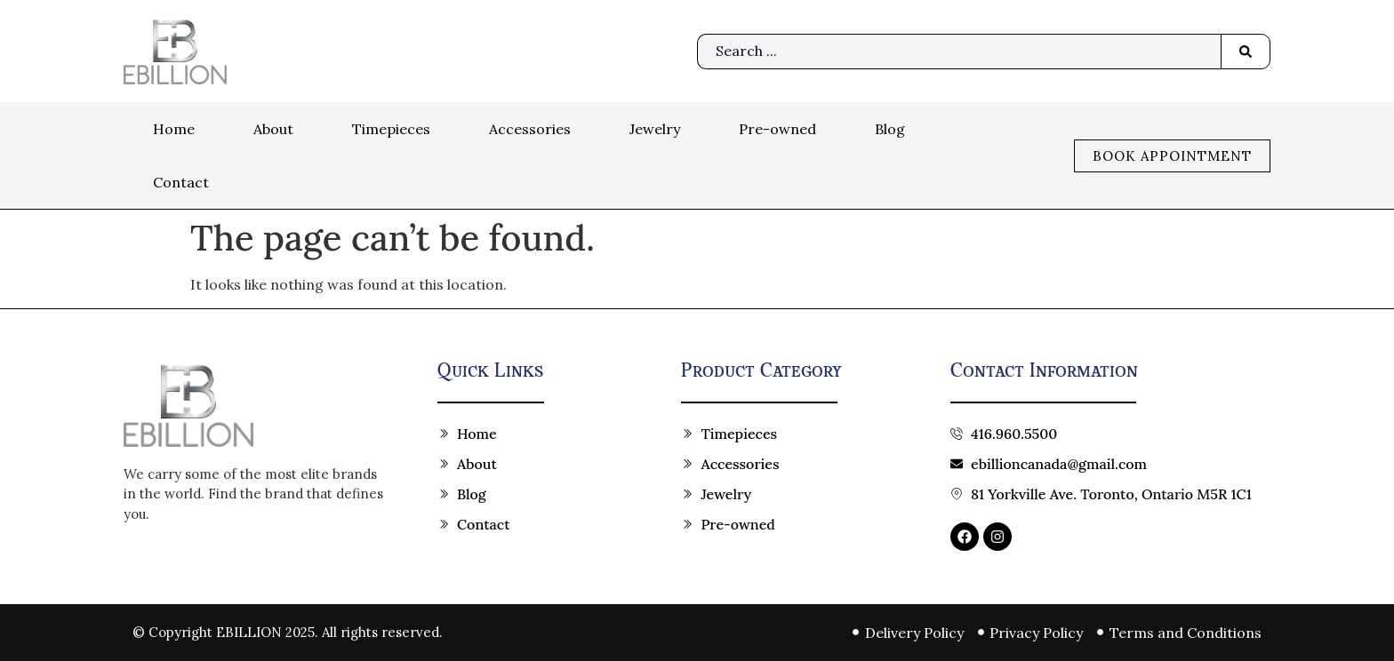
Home (174, 129)
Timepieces (391, 129)
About (273, 129)
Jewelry (654, 129)
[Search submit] (1245, 51)
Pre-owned (777, 129)
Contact (181, 182)
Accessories (530, 129)
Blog (890, 129)
